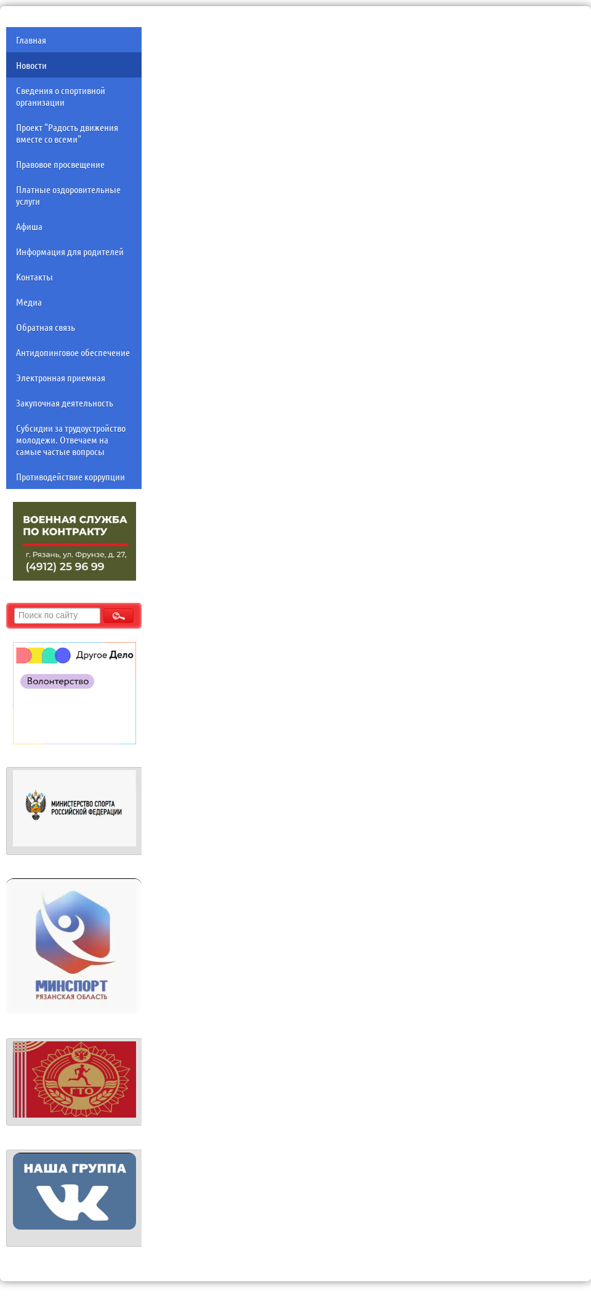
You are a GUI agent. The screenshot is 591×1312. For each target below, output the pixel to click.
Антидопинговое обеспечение (73, 352)
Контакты (34, 276)
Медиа (29, 302)
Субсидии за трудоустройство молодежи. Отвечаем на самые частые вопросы (71, 439)
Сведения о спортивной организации (60, 96)
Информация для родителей (70, 251)
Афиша (29, 226)
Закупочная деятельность (64, 402)
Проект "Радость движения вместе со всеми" (67, 133)
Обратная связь (45, 327)
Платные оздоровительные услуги (68, 195)
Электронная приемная (60, 377)
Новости (31, 65)
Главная (31, 40)
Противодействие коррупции (70, 476)
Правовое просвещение (60, 164)
